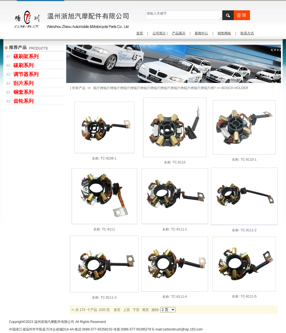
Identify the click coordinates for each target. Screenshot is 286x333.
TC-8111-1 (179, 229)
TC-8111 (108, 229)
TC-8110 (178, 162)
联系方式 (247, 33)
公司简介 (159, 33)
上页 (126, 310)
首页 (139, 33)
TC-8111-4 (179, 297)
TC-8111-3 (108, 297)
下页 (136, 310)
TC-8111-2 (248, 230)
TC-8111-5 (248, 296)
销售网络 (224, 33)
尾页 (145, 310)
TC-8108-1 (108, 158)
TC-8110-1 (248, 159)
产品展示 (178, 33)
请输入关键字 (184, 15)
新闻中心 (201, 33)
